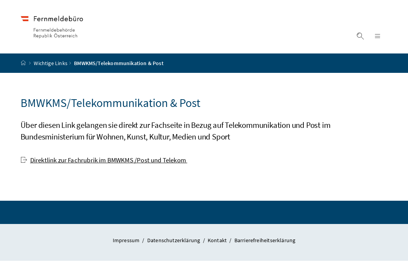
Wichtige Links (50, 63)
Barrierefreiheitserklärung (265, 240)
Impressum (127, 240)
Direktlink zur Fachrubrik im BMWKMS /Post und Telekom (104, 160)
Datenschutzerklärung (174, 240)
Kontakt (218, 240)
